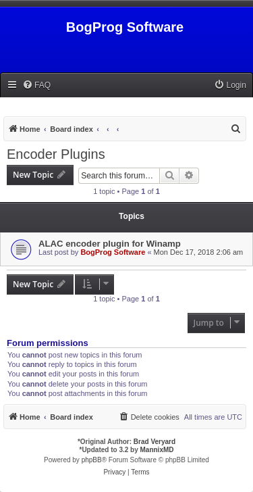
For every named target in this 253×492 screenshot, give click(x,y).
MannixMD (157, 449)
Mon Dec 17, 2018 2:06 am (199, 252)
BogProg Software (112, 252)
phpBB (92, 460)
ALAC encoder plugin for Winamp (109, 244)
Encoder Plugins (56, 154)
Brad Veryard (154, 441)
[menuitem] (36, 85)
